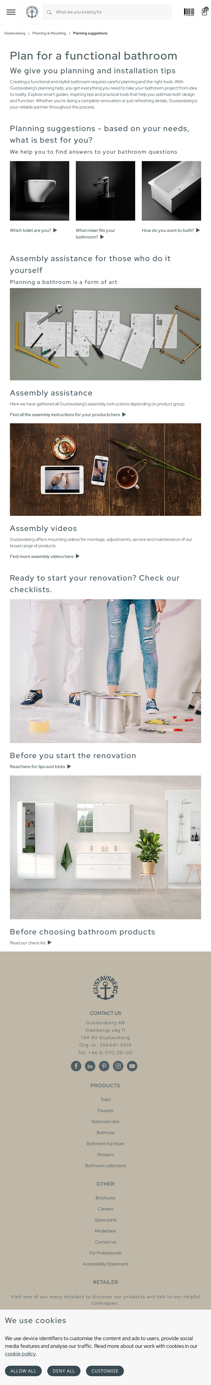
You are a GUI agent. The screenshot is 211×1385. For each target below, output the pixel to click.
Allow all (23, 1371)
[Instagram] (118, 1066)
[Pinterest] (104, 1066)
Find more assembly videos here (45, 556)
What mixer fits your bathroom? (95, 233)
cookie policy (20, 1353)
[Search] (49, 12)
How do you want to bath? (171, 230)
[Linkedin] (90, 1066)
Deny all (64, 1371)
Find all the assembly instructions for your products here (68, 415)
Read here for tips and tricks (41, 766)
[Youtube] (132, 1066)
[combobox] (114, 12)
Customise (104, 1371)
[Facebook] (76, 1066)
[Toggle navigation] (11, 12)
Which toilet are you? (34, 230)
